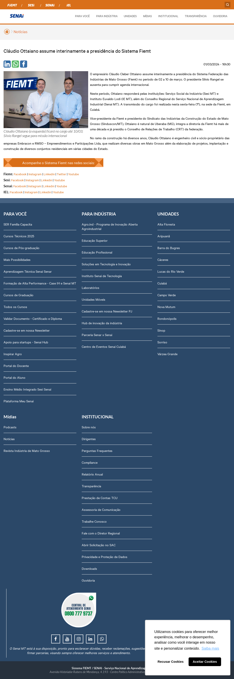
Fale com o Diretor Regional (101, 533)
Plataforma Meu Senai (19, 401)
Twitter (61, 174)
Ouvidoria (88, 580)
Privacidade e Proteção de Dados (104, 556)
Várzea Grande (167, 354)
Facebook (20, 174)
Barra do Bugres (168, 248)
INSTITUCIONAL (168, 16)
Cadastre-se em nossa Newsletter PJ (107, 311)
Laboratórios (90, 287)
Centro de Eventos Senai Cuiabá (104, 346)
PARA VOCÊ (82, 16)
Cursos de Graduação (18, 295)
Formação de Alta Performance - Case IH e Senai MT (40, 283)
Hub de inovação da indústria (102, 323)
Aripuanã (163, 236)
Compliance (90, 462)
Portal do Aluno (14, 377)
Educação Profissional (97, 252)
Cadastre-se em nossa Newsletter (27, 330)
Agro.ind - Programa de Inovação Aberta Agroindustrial (110, 226)
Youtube (73, 174)
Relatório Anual (92, 474)
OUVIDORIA (220, 16)
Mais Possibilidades (17, 259)
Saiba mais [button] (210, 648)
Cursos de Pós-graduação (21, 248)
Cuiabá (162, 283)
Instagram (35, 174)
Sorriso (162, 342)
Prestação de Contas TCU (100, 498)
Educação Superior (95, 240)
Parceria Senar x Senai (97, 334)
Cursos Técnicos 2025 (19, 236)
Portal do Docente (16, 365)
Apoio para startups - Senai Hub (26, 342)
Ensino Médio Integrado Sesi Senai (27, 389)
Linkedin (49, 174)
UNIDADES (130, 16)
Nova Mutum (166, 306)
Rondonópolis (167, 318)
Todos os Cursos (15, 306)
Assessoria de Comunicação (101, 509)
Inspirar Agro (13, 354)
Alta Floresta (166, 224)
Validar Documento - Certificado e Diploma (33, 318)
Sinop (161, 330)
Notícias (20, 31)
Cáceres (162, 259)
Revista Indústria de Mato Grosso (27, 450)
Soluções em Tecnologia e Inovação (106, 264)
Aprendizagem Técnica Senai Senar (28, 271)
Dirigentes (89, 439)
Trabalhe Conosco (94, 521)
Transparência (91, 486)
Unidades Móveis (93, 299)
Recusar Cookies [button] (171, 661)
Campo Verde (166, 295)
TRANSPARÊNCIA (196, 16)
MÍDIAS (147, 16)
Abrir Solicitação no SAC (99, 545)
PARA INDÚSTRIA (107, 16)
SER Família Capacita (18, 224)
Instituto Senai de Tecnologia (102, 276)
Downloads (89, 568)
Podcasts (10, 427)
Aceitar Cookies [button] (205, 661)
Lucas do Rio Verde (170, 271)
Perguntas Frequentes (97, 450)
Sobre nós (89, 427)
